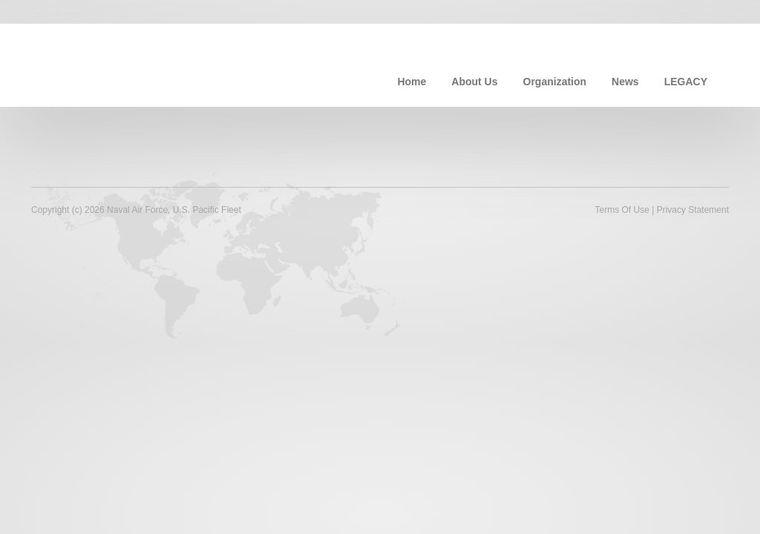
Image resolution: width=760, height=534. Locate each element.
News (625, 82)
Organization (555, 82)
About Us (474, 82)
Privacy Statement (693, 210)
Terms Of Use (621, 210)
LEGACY (685, 82)
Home (411, 82)
